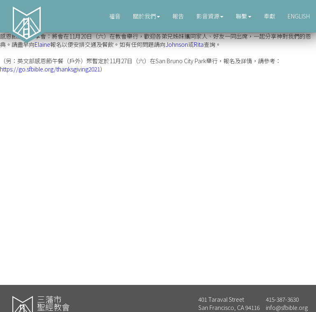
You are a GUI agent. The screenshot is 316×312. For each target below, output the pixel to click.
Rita (199, 44)
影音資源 (209, 16)
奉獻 (269, 16)
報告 (178, 16)
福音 (115, 16)
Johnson (176, 44)
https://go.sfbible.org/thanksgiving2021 (50, 69)
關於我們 (146, 16)
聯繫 (243, 16)
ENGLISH (299, 16)
